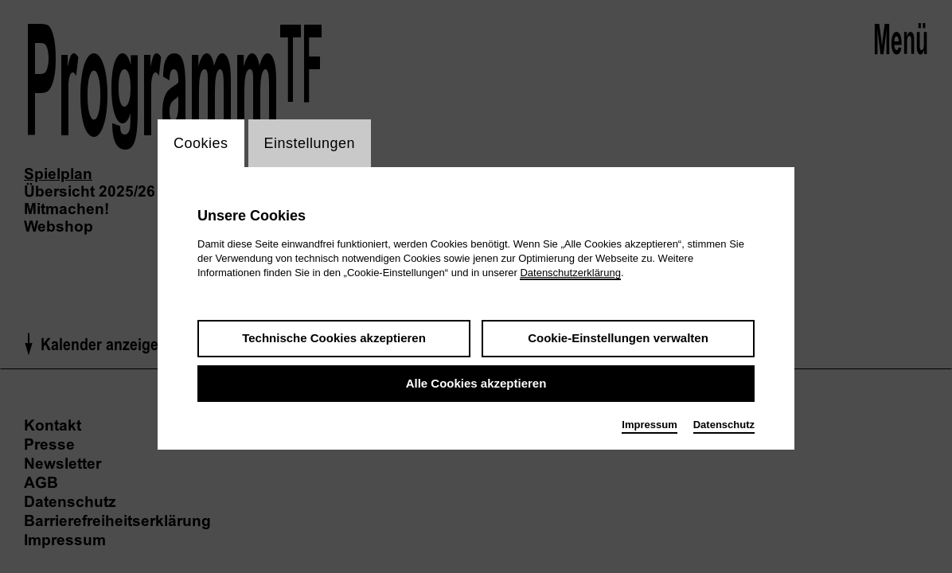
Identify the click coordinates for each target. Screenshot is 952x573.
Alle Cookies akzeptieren (476, 383)
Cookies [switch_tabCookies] (201, 143)
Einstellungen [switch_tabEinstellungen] (310, 143)
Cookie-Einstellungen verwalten (618, 338)
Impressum (649, 425)
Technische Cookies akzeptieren (334, 338)
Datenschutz (724, 425)
